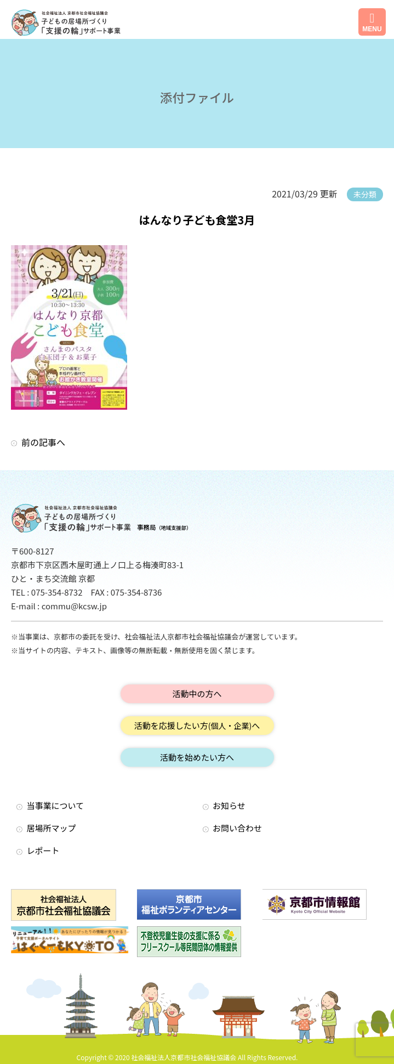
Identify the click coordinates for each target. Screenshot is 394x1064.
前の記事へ (43, 442)
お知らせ (229, 805)
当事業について (55, 805)
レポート (43, 850)
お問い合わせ (237, 828)
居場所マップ (51, 828)
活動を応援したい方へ (197, 725)
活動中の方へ (196, 693)
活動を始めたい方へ (197, 757)
